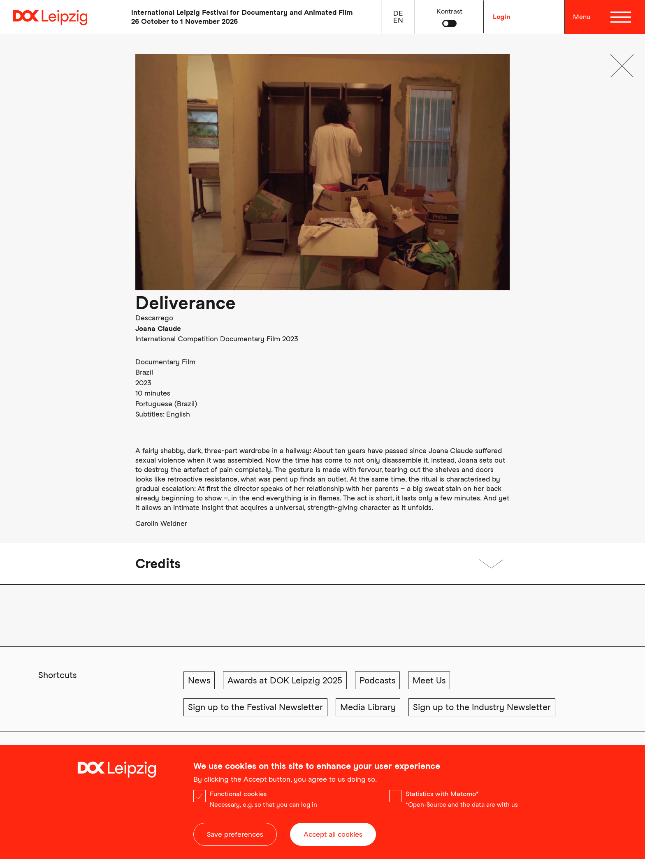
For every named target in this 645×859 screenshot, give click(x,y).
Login (501, 17)
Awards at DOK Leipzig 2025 (284, 680)
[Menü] (622, 17)
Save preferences (235, 838)
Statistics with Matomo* (442, 797)
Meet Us (429, 680)
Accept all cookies (333, 838)
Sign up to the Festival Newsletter (255, 707)
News (199, 680)
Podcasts (377, 680)
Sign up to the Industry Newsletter (482, 707)
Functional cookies (238, 797)
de (398, 13)
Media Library (368, 707)
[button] (449, 16)
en (398, 20)
